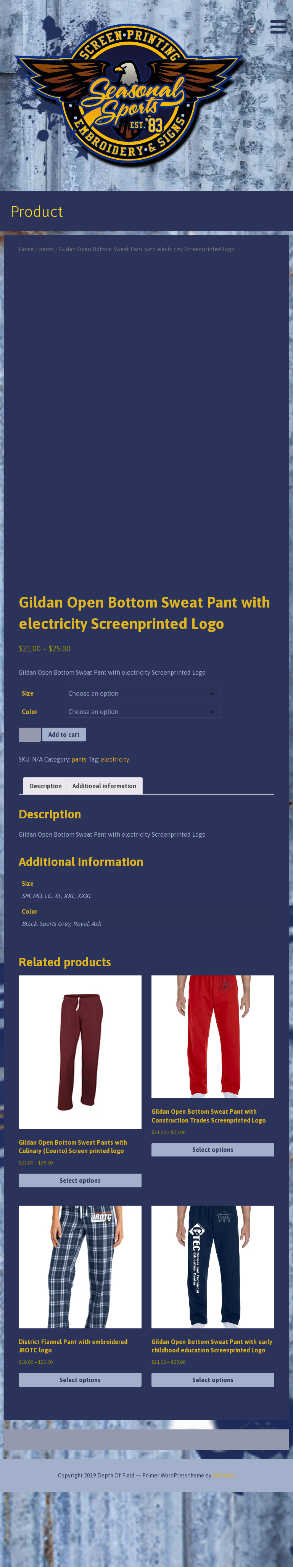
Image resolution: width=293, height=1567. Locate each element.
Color (29, 786)
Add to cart (64, 809)
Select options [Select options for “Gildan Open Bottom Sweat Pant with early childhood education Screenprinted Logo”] (212, 1455)
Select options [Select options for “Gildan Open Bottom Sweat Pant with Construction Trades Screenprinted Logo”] (212, 1224)
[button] (281, 18)
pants (46, 249)
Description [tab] (45, 860)
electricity (115, 834)
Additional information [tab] (104, 860)
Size (28, 768)
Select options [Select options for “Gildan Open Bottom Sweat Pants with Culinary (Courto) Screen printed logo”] (80, 1255)
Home (26, 249)
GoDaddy (224, 1551)
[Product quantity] (30, 810)
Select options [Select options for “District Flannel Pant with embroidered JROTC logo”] (80, 1455)
